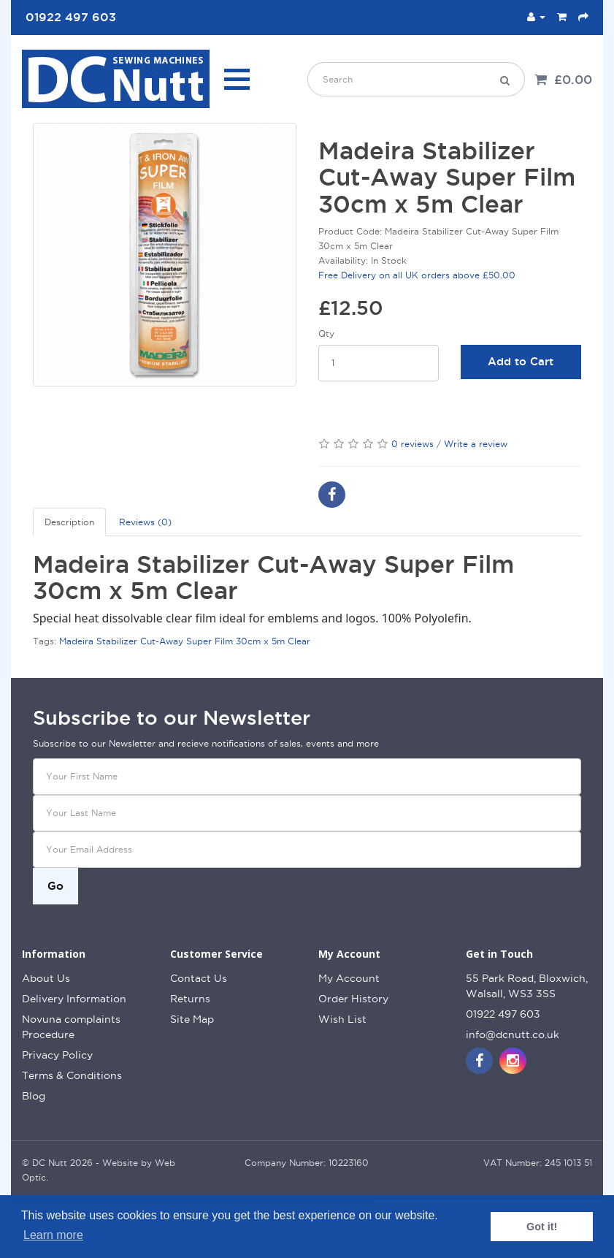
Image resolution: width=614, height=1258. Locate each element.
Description (69, 522)
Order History (353, 999)
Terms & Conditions (72, 1075)
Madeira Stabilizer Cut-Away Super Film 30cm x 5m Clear (184, 641)
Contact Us (198, 978)
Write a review (475, 444)
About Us (46, 978)
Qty (326, 333)
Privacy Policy (57, 1055)
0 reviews (412, 444)
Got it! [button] (541, 1226)
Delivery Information (74, 999)
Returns (190, 999)
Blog (33, 1096)
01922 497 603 (503, 1014)
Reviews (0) (145, 522)
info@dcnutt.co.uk (512, 1034)
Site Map (192, 1019)
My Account (349, 978)
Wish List (342, 1019)
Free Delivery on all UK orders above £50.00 (416, 275)
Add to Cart (520, 361)
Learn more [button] (53, 1235)
